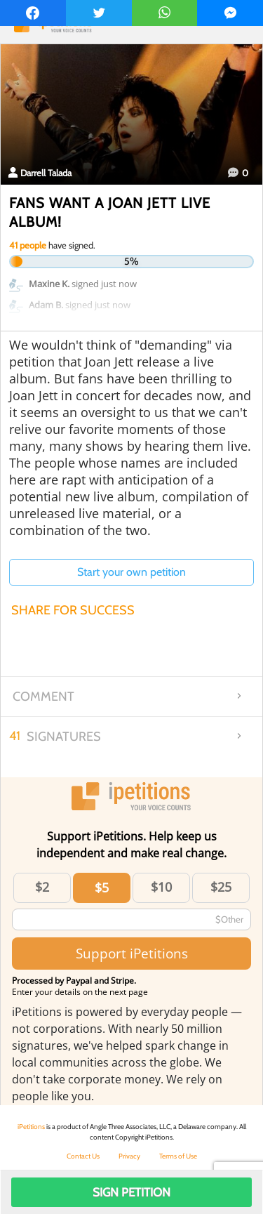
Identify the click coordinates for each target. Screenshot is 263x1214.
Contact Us (83, 1156)
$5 (102, 887)
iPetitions (31, 1126)
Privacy (129, 1156)
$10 (161, 886)
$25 (220, 886)
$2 (42, 886)
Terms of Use (178, 1156)
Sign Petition (131, 1192)
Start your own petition (131, 572)
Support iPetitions (132, 953)
